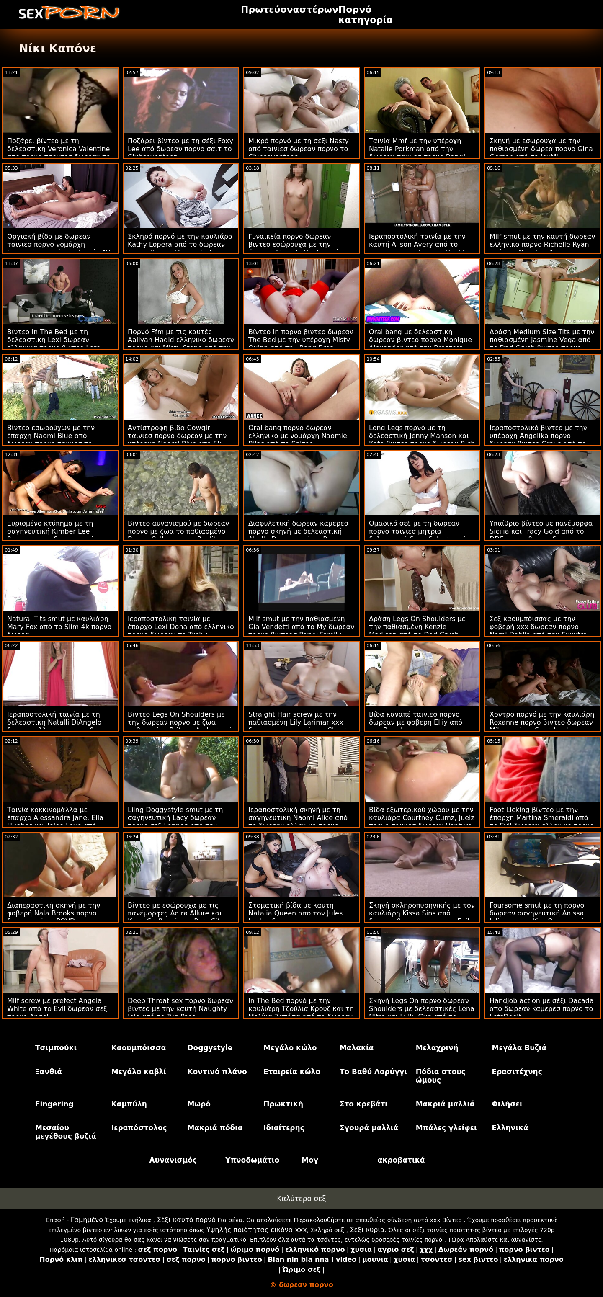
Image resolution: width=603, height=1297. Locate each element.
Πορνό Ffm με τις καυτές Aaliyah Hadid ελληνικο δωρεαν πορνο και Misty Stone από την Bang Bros (181, 344)
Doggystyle (209, 1048)
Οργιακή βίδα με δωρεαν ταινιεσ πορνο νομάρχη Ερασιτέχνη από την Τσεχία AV (59, 244)
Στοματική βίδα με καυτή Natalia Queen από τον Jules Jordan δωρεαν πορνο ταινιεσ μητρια (297, 917)
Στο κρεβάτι (364, 1104)
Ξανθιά (48, 1072)
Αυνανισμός (173, 1160)
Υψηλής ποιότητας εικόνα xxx (256, 1230)
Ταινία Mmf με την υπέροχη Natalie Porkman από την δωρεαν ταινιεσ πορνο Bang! (417, 149)
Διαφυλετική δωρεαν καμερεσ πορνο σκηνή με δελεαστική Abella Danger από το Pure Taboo (298, 535)
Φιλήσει (507, 1104)
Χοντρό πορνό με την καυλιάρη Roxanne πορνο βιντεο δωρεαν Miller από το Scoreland (542, 722)
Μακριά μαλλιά (445, 1104)
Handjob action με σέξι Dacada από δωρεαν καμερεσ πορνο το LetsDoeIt (542, 1009)
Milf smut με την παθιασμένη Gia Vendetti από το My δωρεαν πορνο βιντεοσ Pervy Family (301, 627)
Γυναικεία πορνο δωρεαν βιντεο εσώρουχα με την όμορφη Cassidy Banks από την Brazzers (300, 248)
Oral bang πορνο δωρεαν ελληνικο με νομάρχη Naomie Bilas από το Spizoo (297, 436)
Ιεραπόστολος (139, 1128)
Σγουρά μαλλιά (369, 1128)
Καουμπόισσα (138, 1048)
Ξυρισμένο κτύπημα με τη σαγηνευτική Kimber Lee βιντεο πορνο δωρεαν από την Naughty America (57, 535)
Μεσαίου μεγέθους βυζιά (65, 1132)
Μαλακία (357, 1048)
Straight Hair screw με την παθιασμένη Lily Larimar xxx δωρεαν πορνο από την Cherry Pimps (299, 726)
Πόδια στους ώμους (441, 1076)
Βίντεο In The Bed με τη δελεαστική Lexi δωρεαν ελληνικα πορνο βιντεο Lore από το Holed (53, 344)
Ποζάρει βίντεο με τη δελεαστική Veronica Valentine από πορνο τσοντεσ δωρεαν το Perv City (58, 153)
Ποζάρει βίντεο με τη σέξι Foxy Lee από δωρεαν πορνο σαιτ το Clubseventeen (180, 149)
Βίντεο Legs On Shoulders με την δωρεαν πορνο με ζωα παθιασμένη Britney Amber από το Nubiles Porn (180, 726)
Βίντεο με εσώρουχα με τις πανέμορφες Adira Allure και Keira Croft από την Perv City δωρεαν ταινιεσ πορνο (176, 917)
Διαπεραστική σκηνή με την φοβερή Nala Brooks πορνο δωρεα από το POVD (53, 913)
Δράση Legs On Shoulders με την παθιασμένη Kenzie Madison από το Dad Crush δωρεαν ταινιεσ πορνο (417, 631)
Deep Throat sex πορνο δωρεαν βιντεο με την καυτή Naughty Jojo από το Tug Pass (180, 1009)
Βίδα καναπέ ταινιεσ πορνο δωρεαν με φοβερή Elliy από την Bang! (415, 722)
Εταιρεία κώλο (291, 1072)
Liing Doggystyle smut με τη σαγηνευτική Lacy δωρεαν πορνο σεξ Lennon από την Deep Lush (175, 822)
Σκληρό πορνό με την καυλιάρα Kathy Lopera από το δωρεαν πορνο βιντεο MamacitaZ (180, 244)
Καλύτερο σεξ (301, 1198)
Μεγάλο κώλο (290, 1048)
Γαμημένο (87, 1220)
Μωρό (199, 1104)
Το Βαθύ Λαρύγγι (373, 1072)
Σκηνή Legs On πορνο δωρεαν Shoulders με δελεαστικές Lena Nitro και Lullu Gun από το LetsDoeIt (421, 1013)
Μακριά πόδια (214, 1128)
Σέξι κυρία (367, 1230)
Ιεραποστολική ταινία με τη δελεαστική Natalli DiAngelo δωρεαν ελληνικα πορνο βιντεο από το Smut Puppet (59, 726)
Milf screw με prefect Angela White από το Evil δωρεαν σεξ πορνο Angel (57, 1009)
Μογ (310, 1160)
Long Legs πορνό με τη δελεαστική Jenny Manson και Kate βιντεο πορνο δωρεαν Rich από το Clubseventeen (422, 440)
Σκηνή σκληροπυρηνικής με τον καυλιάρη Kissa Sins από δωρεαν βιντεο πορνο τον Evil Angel (422, 917)
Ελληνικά (510, 1128)
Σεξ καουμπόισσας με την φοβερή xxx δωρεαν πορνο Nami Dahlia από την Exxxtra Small (538, 631)
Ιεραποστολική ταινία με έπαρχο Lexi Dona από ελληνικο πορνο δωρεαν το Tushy (181, 627)
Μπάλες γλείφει (446, 1128)
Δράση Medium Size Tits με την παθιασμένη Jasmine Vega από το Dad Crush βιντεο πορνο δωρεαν (542, 344)
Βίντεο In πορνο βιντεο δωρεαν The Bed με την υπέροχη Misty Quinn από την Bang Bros (300, 340)
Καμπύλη (129, 1104)
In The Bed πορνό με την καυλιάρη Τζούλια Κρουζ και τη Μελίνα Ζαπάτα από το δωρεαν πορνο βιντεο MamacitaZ (301, 1013)
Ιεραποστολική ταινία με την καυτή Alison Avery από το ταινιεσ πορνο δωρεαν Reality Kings (419, 248)
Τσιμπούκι (56, 1048)
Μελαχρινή (437, 1048)
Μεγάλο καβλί (138, 1072)
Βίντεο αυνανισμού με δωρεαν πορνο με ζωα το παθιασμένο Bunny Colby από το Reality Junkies (178, 535)
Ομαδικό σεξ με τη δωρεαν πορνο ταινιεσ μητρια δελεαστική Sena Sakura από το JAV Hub (417, 535)
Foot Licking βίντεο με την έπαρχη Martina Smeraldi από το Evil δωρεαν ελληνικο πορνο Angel (542, 822)
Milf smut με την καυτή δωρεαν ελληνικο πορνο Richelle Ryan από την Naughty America (542, 244)
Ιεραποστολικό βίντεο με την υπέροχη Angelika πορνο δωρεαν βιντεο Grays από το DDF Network (538, 440)
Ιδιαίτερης (283, 1128)
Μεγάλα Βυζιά (519, 1048)
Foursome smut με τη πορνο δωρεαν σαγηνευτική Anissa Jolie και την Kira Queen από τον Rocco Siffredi (537, 917)
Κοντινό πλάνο (217, 1072)
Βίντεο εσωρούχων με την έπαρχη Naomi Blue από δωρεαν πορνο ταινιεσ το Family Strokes (51, 440)
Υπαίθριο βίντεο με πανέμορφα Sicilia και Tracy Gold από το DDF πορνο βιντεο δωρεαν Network (541, 535)
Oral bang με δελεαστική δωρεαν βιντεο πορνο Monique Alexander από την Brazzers (420, 340)
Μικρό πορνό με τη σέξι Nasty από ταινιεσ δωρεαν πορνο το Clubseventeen (298, 149)
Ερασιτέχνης (517, 1072)
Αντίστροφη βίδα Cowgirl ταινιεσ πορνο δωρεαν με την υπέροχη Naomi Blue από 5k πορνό (177, 440)
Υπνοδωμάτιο (252, 1160)
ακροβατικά (401, 1160)
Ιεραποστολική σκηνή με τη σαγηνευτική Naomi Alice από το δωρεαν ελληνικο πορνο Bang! (298, 822)
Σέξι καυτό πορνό (186, 1220)
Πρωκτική (283, 1104)
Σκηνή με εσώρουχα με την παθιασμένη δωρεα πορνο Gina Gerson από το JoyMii (541, 149)
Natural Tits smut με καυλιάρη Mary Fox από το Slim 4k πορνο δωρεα (59, 627)
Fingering (54, 1104)
